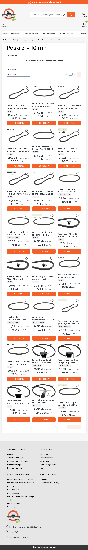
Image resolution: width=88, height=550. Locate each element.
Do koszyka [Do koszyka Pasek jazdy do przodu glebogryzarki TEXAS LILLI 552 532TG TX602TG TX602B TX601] (69, 338)
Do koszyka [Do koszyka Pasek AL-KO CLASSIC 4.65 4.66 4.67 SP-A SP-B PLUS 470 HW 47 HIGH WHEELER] (69, 166)
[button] (71, 14)
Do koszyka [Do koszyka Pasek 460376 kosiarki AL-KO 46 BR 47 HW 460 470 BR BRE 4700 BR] (19, 166)
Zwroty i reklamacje (15, 458)
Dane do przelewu (14, 468)
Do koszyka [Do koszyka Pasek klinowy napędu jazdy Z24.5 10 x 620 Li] (69, 420)
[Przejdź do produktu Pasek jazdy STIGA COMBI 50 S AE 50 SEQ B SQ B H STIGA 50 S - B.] (18, 351)
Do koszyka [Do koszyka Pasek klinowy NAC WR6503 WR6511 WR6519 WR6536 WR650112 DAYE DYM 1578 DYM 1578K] (19, 420)
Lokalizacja (11, 507)
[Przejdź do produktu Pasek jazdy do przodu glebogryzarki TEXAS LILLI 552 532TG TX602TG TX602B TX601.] (69, 308)
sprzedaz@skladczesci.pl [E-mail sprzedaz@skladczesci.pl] (19, 537)
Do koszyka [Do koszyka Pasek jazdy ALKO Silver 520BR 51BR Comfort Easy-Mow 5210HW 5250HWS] (19, 294)
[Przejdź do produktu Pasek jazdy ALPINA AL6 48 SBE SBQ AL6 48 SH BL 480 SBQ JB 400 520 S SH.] (69, 264)
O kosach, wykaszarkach (49, 464)
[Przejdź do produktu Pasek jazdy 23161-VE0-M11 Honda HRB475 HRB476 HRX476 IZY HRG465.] (44, 221)
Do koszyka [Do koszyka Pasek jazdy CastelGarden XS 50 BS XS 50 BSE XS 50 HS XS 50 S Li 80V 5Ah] (44, 338)
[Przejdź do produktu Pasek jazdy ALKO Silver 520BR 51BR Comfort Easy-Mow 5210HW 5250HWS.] (18, 264)
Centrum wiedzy (46, 458)
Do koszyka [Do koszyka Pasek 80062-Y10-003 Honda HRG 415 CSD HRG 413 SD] (44, 166)
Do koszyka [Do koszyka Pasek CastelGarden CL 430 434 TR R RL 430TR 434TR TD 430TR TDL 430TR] (19, 251)
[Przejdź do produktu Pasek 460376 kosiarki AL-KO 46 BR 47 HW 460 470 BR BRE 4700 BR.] (18, 137)
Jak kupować (45, 454)
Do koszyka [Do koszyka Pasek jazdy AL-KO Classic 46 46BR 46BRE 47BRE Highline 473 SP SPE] (19, 123)
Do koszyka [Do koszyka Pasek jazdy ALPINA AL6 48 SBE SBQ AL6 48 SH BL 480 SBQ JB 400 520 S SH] (69, 294)
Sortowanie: (11, 70)
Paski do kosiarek (42, 40)
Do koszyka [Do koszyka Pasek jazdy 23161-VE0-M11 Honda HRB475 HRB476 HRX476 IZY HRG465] (44, 251)
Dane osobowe (13, 493)
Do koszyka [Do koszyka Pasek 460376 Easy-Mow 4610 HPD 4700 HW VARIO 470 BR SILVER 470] (69, 123)
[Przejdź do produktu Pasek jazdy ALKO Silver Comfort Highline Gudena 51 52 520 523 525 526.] (44, 264)
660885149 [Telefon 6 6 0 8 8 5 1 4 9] (13, 532)
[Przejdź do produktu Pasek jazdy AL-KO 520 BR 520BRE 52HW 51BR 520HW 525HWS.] (69, 222)
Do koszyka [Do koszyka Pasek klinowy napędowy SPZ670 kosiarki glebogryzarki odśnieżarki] (44, 420)
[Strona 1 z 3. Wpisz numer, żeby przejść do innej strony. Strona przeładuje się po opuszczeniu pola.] (71, 74)
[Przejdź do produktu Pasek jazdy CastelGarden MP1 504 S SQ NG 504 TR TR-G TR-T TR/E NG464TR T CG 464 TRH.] (18, 306)
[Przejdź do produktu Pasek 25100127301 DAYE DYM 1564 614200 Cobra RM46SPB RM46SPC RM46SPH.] (44, 93)
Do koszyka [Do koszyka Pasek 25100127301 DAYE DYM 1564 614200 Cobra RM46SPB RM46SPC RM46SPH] (44, 123)
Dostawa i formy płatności (17, 461)
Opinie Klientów (13, 503)
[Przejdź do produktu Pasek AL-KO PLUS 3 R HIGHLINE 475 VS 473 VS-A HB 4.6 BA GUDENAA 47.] (18, 179)
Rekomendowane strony (49, 483)
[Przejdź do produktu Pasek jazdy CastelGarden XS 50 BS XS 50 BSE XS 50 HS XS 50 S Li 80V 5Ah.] (44, 306)
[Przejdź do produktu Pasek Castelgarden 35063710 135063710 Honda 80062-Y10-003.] (69, 178)
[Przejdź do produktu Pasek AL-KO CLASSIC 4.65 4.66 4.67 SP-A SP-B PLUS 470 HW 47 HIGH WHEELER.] (69, 137)
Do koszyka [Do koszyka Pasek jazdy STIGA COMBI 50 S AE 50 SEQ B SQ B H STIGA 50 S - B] (19, 379)
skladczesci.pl (7, 40)
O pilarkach (44, 461)
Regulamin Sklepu (14, 464)
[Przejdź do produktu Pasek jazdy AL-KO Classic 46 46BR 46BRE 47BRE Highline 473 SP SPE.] (18, 94)
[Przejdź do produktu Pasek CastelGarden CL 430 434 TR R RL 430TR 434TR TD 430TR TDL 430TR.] (18, 221)
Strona (66, 74)
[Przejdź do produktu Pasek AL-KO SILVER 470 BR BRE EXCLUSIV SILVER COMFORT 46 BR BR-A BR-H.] (44, 179)
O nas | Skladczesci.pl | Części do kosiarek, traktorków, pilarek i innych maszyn (21, 482)
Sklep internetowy (43, 547)
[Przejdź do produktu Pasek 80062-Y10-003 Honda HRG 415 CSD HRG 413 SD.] (44, 135)
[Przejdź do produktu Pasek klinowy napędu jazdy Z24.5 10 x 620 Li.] (69, 391)
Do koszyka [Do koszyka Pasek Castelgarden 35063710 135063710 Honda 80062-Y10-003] (69, 209)
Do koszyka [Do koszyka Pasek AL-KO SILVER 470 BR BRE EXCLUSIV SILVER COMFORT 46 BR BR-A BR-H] (44, 209)
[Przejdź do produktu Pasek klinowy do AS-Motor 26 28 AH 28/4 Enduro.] (44, 350)
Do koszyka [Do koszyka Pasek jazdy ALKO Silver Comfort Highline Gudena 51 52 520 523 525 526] (44, 294)
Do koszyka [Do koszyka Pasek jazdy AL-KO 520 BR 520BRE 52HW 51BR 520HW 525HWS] (69, 251)
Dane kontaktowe (14, 489)
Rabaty (10, 454)
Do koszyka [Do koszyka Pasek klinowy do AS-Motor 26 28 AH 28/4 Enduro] (44, 379)
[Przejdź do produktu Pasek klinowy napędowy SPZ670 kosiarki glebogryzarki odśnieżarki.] (44, 390)
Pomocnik (44, 479)
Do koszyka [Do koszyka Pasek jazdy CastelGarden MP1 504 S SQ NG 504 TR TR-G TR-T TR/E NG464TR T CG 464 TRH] (19, 338)
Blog (41, 468)
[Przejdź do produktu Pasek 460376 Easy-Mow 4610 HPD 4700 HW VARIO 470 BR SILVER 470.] (69, 94)
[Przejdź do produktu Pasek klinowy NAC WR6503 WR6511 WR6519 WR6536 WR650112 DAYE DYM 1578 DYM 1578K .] (18, 391)
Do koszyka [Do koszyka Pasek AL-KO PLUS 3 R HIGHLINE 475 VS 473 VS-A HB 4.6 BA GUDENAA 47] (19, 209)
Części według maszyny (24, 40)
